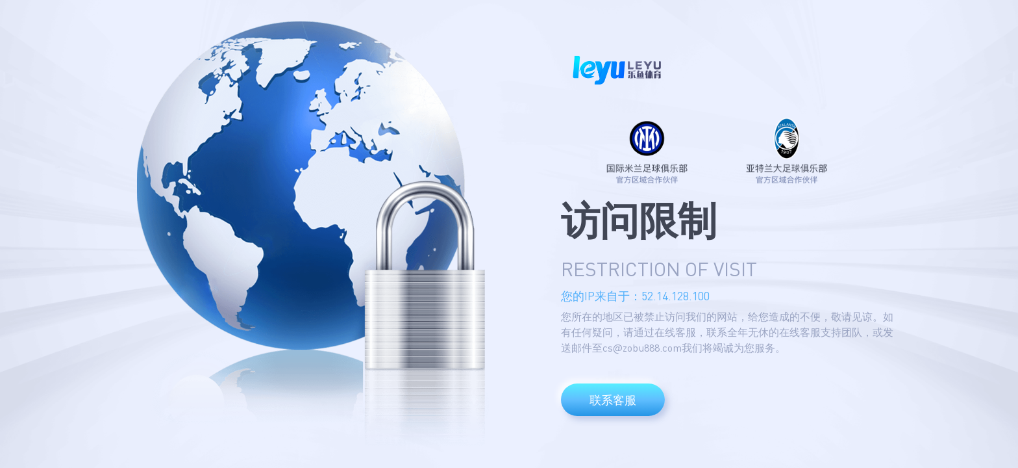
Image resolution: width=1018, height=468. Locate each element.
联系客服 (613, 400)
